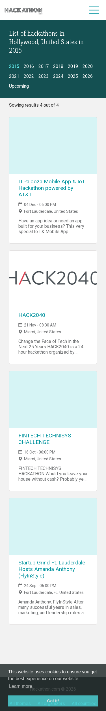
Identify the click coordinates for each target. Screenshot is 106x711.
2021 (14, 76)
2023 (43, 76)
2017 (43, 66)
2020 (88, 66)
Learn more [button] (20, 686)
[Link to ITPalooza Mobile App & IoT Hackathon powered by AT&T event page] (53, 145)
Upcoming (19, 86)
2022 (29, 76)
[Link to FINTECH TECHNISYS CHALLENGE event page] (53, 399)
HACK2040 (31, 315)
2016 (29, 66)
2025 (73, 76)
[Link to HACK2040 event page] (53, 279)
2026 (88, 76)
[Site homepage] (23, 10)
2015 (14, 66)
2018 (58, 66)
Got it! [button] (53, 701)
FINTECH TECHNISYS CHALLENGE (44, 438)
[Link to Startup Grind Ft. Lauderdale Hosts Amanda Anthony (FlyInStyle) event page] (53, 526)
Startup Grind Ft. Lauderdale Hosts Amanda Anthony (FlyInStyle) (51, 569)
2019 (73, 66)
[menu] (94, 10)
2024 (58, 76)
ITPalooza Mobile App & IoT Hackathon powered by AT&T (51, 188)
